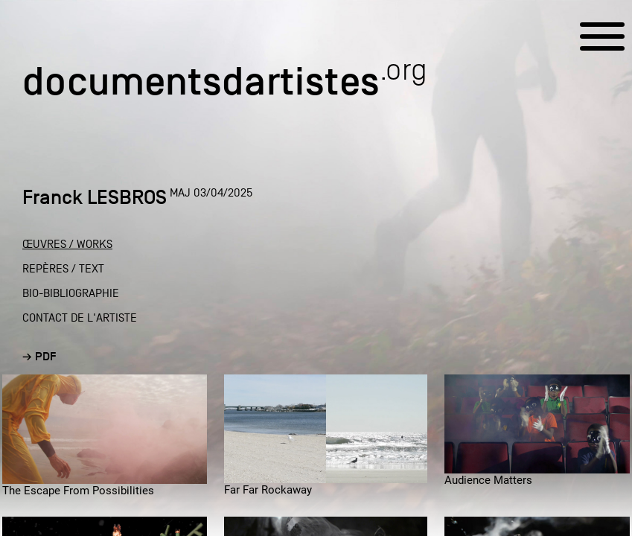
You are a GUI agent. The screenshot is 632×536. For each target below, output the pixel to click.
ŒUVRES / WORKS (67, 244)
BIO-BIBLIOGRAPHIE (70, 293)
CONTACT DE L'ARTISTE (79, 318)
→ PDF (39, 356)
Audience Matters (488, 480)
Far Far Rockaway (268, 490)
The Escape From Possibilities (78, 490)
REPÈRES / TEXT (63, 268)
